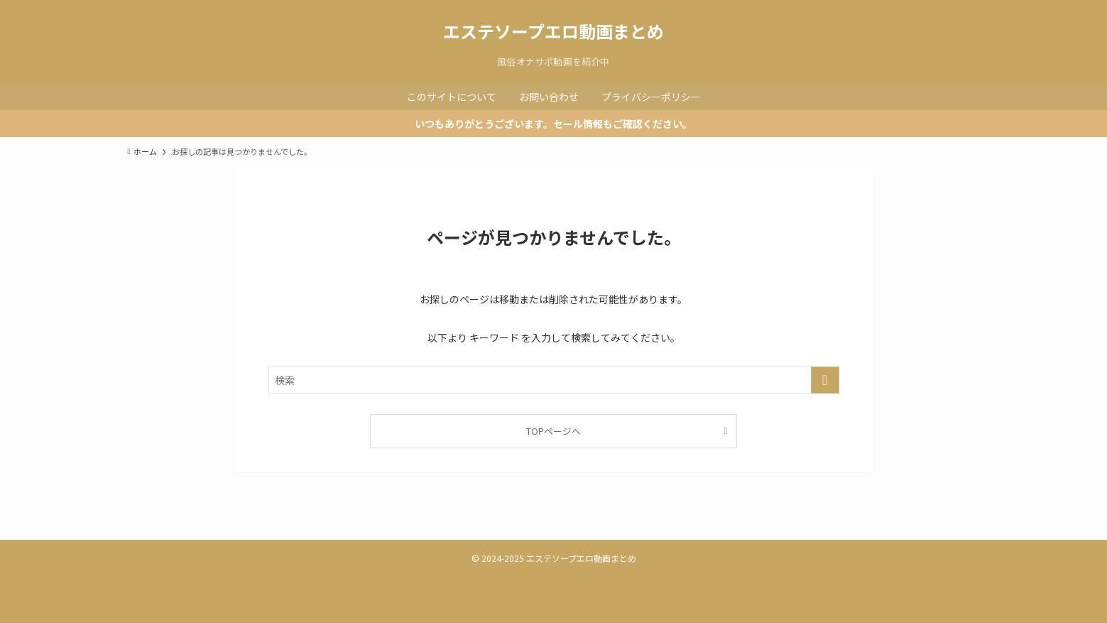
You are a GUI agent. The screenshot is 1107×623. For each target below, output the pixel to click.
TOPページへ (553, 431)
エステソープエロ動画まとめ (553, 31)
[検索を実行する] (825, 380)
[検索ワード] (553, 380)
